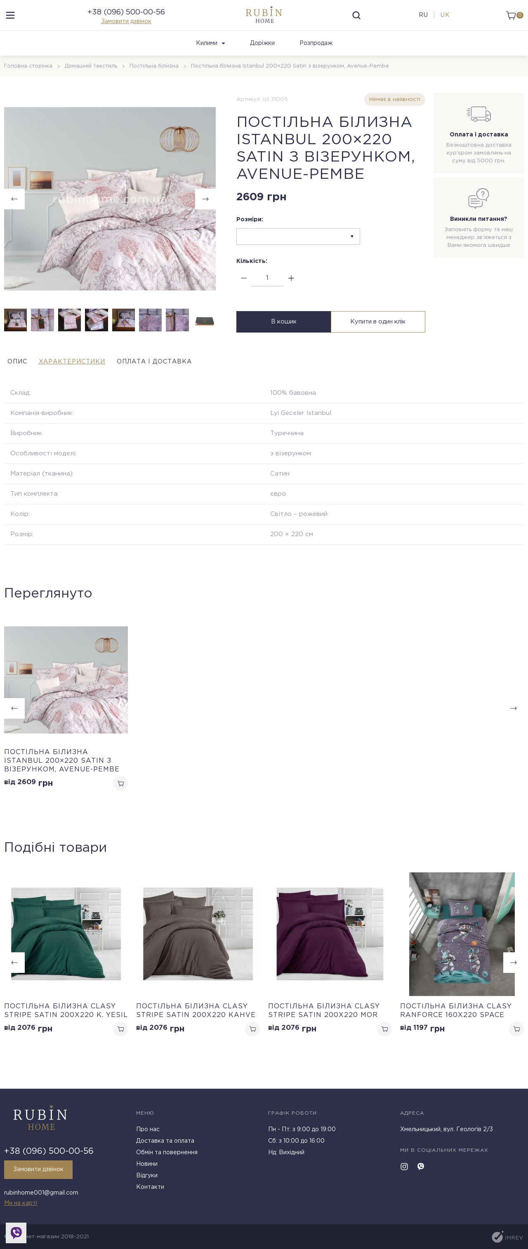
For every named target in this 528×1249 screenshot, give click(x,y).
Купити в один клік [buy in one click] (379, 338)
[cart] (512, 22)
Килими (210, 58)
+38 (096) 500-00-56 (126, 19)
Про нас (148, 1132)
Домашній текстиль (92, 81)
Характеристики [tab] (88, 376)
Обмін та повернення (167, 1155)
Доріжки (262, 58)
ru (421, 22)
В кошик (282, 338)
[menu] (10, 22)
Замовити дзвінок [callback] (41, 1172)
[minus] (243, 293)
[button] (205, 214)
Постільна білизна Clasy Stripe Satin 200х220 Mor (324, 1027)
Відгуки (147, 1178)
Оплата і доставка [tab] (193, 376)
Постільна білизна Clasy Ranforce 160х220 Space (456, 1027)
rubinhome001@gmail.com (41, 1194)
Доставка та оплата (165, 1144)
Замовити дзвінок (126, 28)
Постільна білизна (157, 81)
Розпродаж (315, 58)
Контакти (150, 1190)
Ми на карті (20, 1203)
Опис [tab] (15, 376)
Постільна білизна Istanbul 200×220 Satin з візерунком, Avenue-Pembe (62, 775)
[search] (356, 22)
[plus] (291, 293)
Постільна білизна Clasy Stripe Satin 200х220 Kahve (196, 1027)
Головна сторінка (29, 81)
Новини (147, 1167)
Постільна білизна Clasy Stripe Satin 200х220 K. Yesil (66, 1027)
